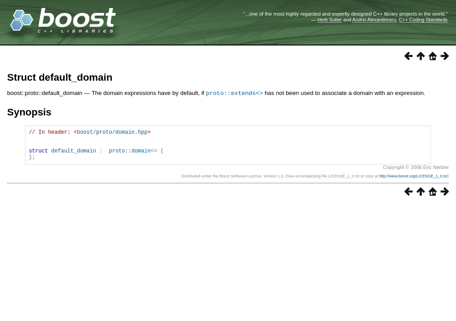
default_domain (73, 155)
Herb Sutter (330, 19)
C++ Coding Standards (423, 19)
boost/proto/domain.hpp (112, 132)
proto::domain (130, 155)
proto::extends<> (234, 93)
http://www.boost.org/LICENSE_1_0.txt (413, 182)
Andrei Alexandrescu (374, 19)
